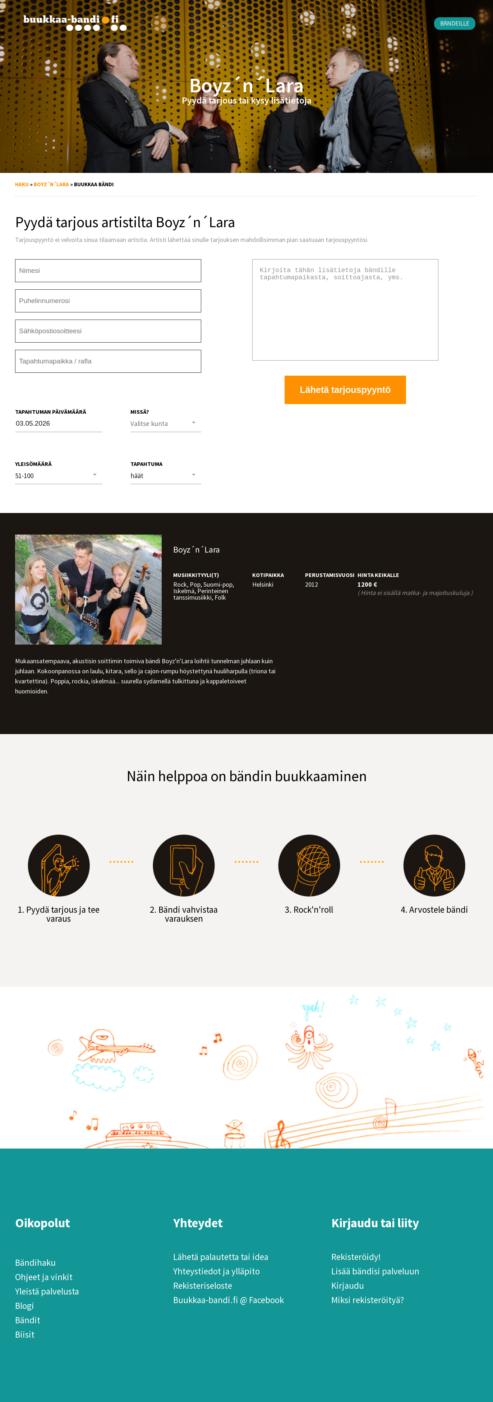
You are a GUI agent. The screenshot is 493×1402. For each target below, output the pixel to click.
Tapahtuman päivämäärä (50, 411)
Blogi (24, 1305)
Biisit (24, 1334)
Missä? (139, 411)
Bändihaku (35, 1262)
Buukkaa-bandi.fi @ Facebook (228, 1300)
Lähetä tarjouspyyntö (345, 407)
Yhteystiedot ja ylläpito (216, 1271)
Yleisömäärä (33, 464)
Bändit (27, 1320)
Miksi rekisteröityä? (367, 1300)
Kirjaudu (347, 1285)
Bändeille (454, 23)
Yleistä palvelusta (47, 1291)
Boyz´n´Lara (51, 184)
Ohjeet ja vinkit (44, 1277)
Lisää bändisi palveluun (375, 1271)
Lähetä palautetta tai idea (220, 1257)
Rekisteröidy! (356, 1257)
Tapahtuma (146, 464)
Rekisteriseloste (202, 1285)
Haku (22, 184)
